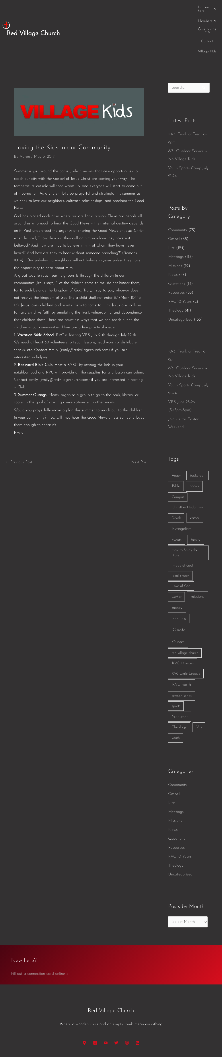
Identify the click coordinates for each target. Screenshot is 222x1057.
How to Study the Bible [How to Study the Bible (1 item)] (185, 515)
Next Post (142, 424)
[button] (98, 7)
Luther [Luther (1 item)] (176, 559)
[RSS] (138, 1005)
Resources (176, 255)
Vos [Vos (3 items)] (199, 689)
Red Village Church (33, 14)
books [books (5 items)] (194, 448)
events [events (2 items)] (176, 502)
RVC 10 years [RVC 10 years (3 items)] (183, 625)
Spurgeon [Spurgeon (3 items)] (180, 678)
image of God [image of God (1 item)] (182, 528)
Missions (175, 228)
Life (171, 210)
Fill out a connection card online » (40, 936)
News (173, 237)
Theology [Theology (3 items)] (179, 689)
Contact (160, 7)
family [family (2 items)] (195, 502)
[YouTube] (106, 1005)
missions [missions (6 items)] (197, 559)
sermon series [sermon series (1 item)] (182, 658)
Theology (175, 273)
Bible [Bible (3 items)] (176, 448)
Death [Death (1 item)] (176, 480)
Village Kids (182, 7)
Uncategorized (180, 282)
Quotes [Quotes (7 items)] (178, 604)
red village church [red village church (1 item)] (185, 615)
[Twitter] (116, 1005)
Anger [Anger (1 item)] (176, 438)
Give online (207, 7)
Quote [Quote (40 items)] (179, 592)
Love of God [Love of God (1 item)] (181, 548)
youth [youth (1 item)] (176, 700)
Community (177, 192)
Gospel (174, 201)
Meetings (176, 219)
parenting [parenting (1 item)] (179, 580)
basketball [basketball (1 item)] (197, 438)
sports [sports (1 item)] (176, 668)
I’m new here (97, 7)
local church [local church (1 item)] (180, 538)
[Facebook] (95, 1005)
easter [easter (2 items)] (194, 480)
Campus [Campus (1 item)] (178, 459)
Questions (176, 246)
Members (125, 7)
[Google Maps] (84, 1005)
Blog (144, 7)
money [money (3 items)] (177, 570)
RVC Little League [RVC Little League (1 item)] (186, 636)
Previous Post (18, 424)
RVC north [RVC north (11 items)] (181, 647)
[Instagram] (127, 1005)
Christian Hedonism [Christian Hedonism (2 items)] (187, 469)
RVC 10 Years (180, 264)
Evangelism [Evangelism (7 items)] (181, 491)
